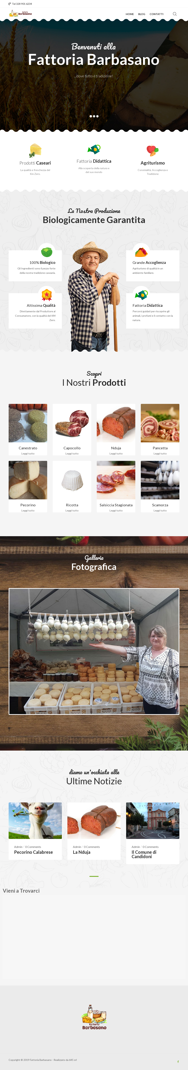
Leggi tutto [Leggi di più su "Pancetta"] (160, 453)
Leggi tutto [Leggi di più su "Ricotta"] (72, 510)
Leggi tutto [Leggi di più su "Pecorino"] (28, 510)
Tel (20, 3)
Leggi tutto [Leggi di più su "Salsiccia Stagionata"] (116, 510)
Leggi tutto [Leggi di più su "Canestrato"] (28, 453)
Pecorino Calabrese (33, 853)
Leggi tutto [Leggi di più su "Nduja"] (116, 453)
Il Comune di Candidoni (144, 855)
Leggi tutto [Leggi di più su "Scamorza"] (160, 510)
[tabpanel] (94, 837)
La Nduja (81, 853)
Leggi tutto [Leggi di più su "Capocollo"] (72, 453)
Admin (18, 847)
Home (130, 14)
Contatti (156, 14)
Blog (141, 14)
